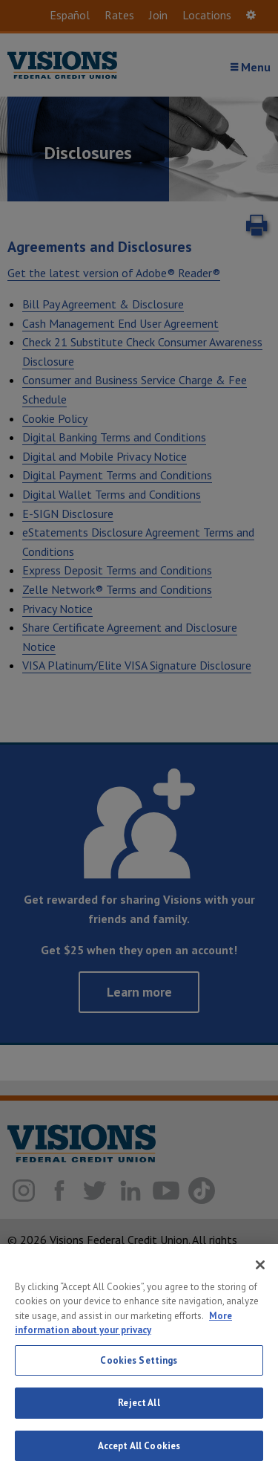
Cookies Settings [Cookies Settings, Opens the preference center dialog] (138, 1373)
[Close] (260, 1278)
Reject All (138, 1417)
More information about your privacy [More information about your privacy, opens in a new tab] (123, 1336)
